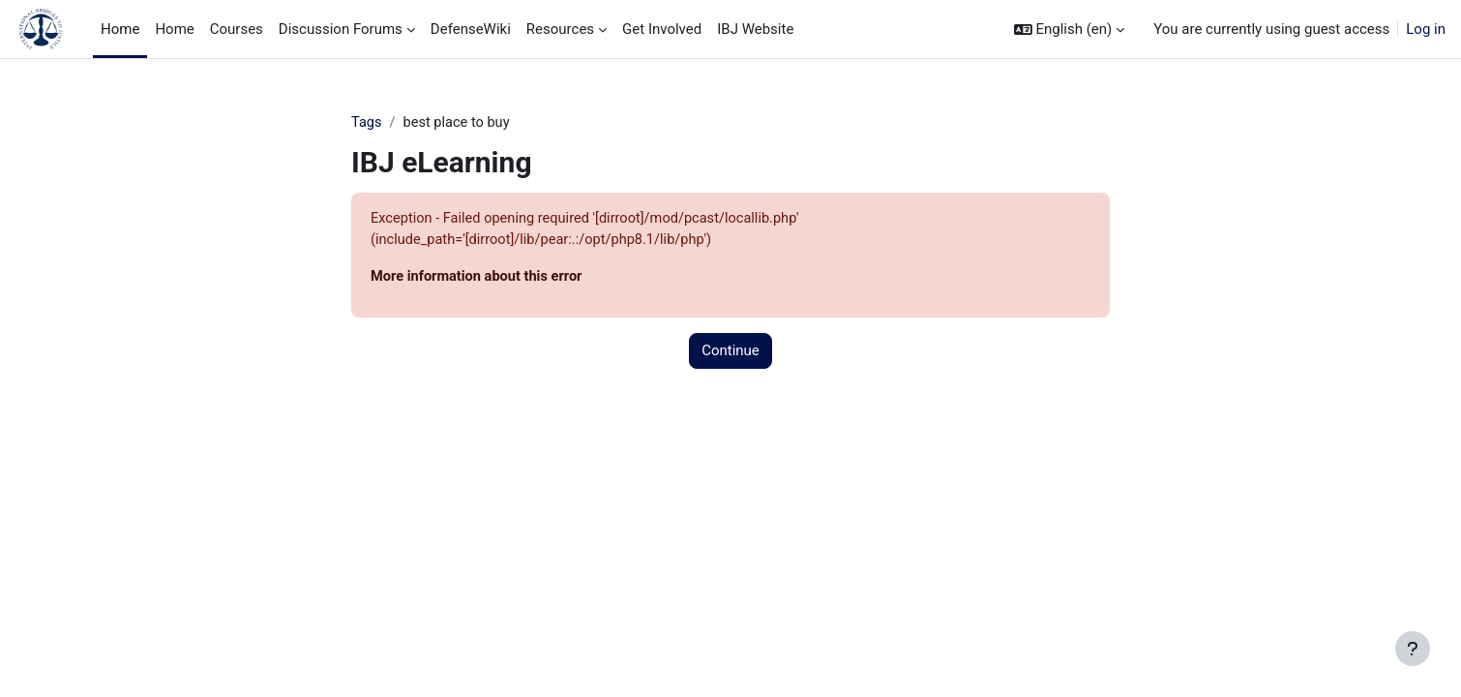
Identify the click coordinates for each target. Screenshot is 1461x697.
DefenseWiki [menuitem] (471, 29)
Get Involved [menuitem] (661, 29)
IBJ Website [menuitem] (755, 29)
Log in (1426, 29)
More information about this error (479, 279)
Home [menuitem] (120, 29)
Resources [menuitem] (560, 29)
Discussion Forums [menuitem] (341, 29)
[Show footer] (1412, 648)
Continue (730, 353)
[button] (1069, 29)
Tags (366, 123)
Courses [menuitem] (236, 29)
